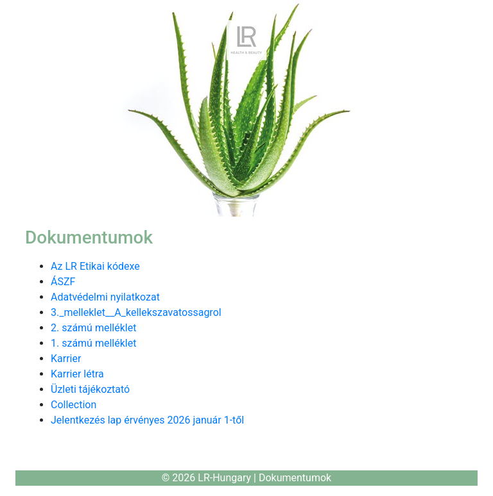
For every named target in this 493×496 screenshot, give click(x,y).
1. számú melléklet (93, 343)
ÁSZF (63, 282)
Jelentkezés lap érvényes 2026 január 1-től (147, 420)
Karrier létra (77, 374)
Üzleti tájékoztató (90, 389)
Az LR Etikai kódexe (95, 266)
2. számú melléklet (93, 328)
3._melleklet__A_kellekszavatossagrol (136, 312)
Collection (73, 405)
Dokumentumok (295, 478)
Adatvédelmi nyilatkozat (105, 297)
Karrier (66, 358)
